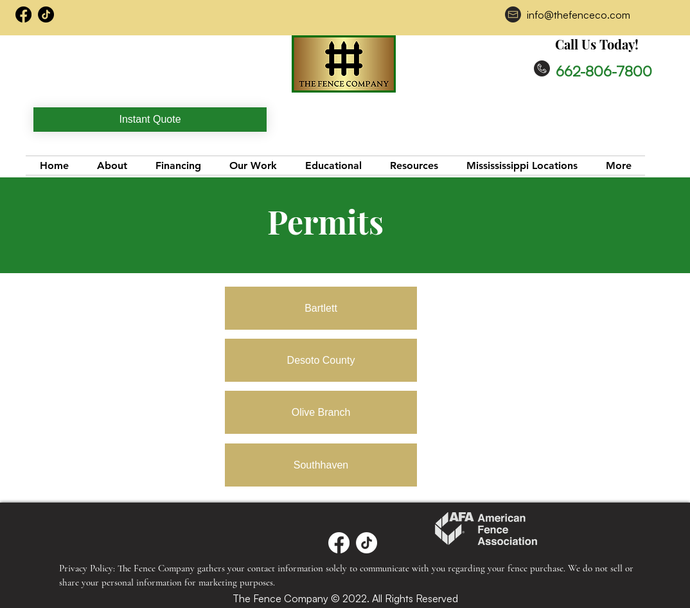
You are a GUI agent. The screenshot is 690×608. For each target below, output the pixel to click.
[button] (414, 165)
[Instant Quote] (150, 119)
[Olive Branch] (321, 412)
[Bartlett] (321, 308)
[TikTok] (46, 14)
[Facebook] (338, 542)
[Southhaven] (321, 465)
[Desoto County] (321, 360)
